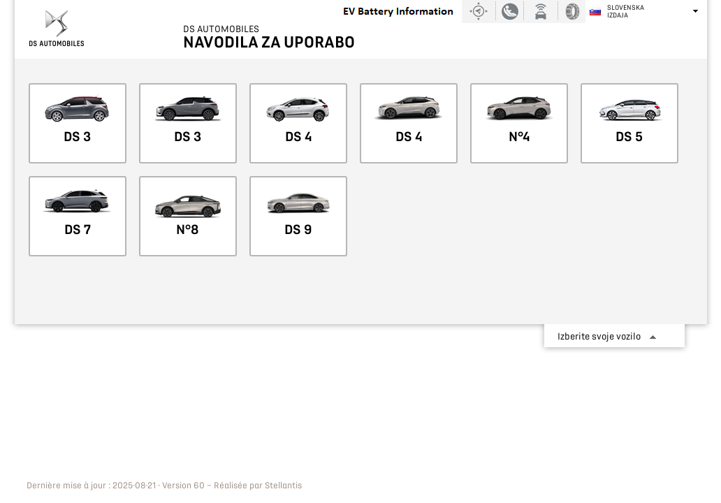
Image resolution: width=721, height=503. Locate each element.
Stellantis (283, 485)
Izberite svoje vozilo (599, 336)
